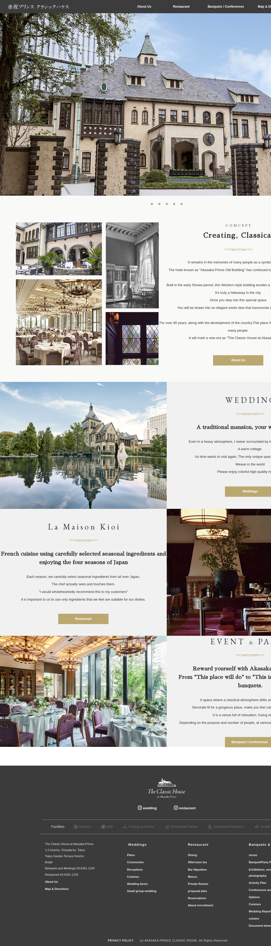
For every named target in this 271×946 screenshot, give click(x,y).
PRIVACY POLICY (121, 940)
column (254, 918)
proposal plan (197, 891)
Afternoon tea (197, 862)
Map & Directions (57, 888)
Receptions (135, 869)
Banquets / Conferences (226, 6)
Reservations (197, 898)
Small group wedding (141, 891)
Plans (131, 855)
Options (254, 897)
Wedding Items (137, 883)
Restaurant (181, 6)
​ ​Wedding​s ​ (137, 845)
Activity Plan (257, 882)
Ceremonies (135, 862)
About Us (144, 6)
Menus (193, 876)
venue (253, 855)
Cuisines (133, 876)
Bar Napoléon (198, 869)
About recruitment (200, 905)
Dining (192, 855)
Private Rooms (198, 883)
